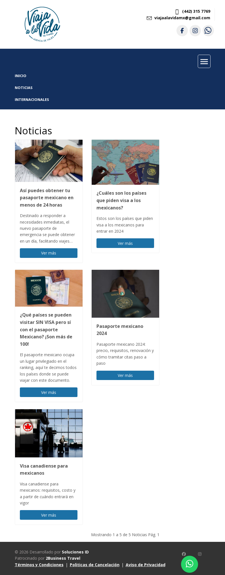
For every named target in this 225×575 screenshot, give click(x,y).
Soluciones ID (75, 552)
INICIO (20, 75)
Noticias (24, 87)
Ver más (48, 253)
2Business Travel (63, 558)
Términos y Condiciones (39, 564)
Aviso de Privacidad (145, 564)
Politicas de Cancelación (94, 564)
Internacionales (32, 99)
